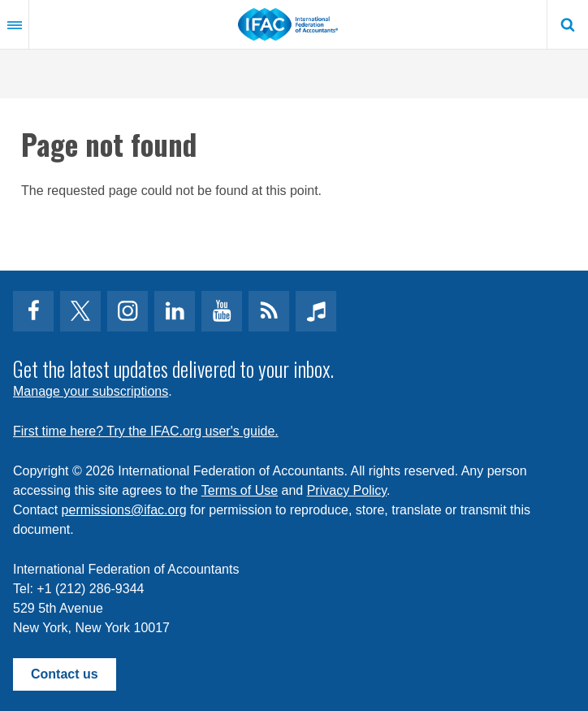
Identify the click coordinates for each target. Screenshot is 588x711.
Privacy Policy (347, 490)
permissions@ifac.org (124, 510)
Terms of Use (239, 490)
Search (567, 24)
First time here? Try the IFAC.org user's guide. (146, 431)
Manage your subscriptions (90, 391)
